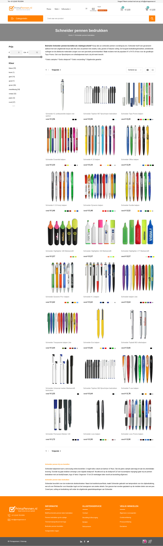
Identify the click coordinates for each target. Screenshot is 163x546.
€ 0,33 (50, 165)
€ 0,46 (50, 210)
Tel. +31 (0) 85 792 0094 (15, 1)
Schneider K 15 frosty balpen (56, 205)
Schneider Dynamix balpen (93, 205)
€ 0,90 (88, 439)
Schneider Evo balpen (91, 342)
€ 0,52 (125, 210)
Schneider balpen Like (129, 297)
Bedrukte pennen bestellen (54, 526)
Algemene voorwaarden (128, 513)
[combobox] (97, 18)
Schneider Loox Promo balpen (132, 434)
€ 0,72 (50, 439)
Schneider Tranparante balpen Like (59, 342)
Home (49, 9)
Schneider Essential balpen (56, 159)
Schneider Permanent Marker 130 (58, 434)
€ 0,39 (125, 165)
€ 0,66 (88, 348)
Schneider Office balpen (130, 159)
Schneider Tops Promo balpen (132, 114)
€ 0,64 (125, 302)
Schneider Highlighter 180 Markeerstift (60, 251)
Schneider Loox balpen (91, 434)
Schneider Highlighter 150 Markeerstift (97, 251)
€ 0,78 (125, 393)
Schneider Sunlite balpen (130, 205)
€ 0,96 (50, 119)
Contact (85, 513)
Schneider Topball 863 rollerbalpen (134, 342)
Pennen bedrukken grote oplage (56, 518)
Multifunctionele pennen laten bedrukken (59, 513)
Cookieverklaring (125, 518)
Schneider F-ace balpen (130, 388)
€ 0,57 (50, 256)
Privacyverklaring (125, 522)
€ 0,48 (88, 210)
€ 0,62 (50, 302)
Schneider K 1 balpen (91, 297)
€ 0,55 (88, 119)
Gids (56, 9)
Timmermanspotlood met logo (55, 522)
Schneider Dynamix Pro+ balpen (58, 297)
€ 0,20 (125, 119)
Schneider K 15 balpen (91, 159)
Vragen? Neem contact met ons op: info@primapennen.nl (136, 1)
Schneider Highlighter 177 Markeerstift (135, 251)
